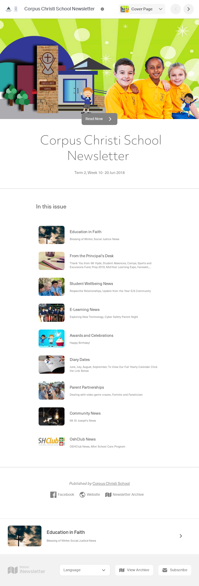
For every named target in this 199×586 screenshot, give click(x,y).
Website (89, 495)
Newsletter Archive (124, 495)
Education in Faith (66, 532)
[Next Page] (188, 9)
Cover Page (142, 9)
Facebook (62, 495)
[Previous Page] (175, 9)
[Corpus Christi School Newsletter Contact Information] (102, 9)
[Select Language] (85, 570)
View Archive (134, 570)
